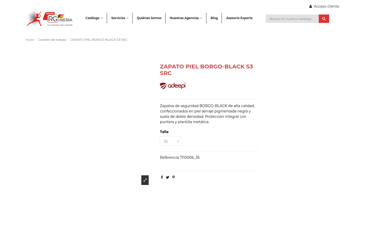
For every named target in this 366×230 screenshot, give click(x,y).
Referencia (169, 157)
